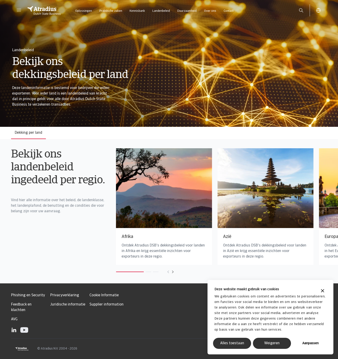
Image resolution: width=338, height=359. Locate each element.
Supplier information (106, 304)
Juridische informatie (67, 304)
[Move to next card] (160, 272)
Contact (229, 10)
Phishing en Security (28, 295)
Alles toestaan (232, 343)
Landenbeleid (161, 10)
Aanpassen (310, 343)
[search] (301, 10)
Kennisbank (137, 10)
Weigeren (272, 343)
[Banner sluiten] (322, 291)
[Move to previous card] (156, 272)
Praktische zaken (110, 10)
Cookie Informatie (104, 295)
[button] (19, 10)
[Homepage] (44, 10)
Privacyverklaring (64, 295)
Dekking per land (28, 133)
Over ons (210, 10)
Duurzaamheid (187, 10)
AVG (14, 319)
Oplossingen (83, 10)
